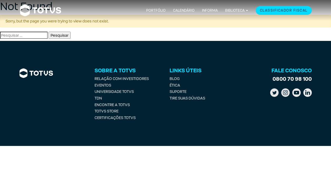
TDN (98, 98)
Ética (175, 85)
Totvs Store (106, 111)
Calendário (184, 10)
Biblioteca (235, 10)
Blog (175, 78)
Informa (210, 10)
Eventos (103, 85)
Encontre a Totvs (112, 104)
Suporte (178, 91)
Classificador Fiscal (284, 10)
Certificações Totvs (115, 117)
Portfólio (156, 10)
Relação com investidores (122, 78)
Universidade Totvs (114, 91)
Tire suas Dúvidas (187, 98)
